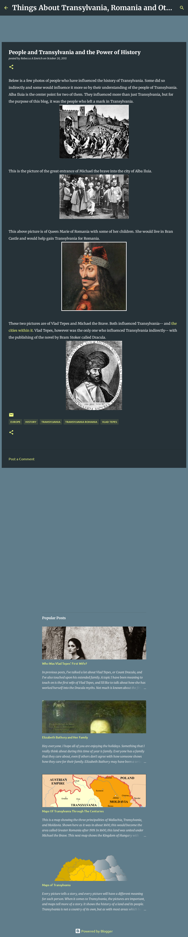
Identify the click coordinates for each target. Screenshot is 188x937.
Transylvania (50, 422)
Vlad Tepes (109, 422)
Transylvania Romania (81, 422)
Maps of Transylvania (56, 885)
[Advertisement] (94, 504)
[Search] (182, 8)
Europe (15, 422)
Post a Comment (21, 459)
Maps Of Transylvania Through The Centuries (73, 811)
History (30, 422)
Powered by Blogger (94, 931)
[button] (11, 67)
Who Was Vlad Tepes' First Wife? (64, 663)
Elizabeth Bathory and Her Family (65, 737)
